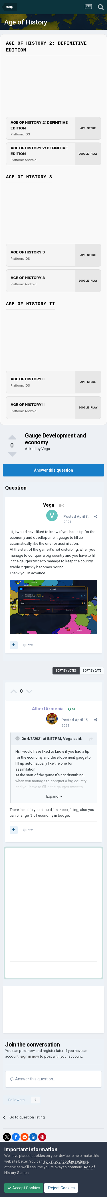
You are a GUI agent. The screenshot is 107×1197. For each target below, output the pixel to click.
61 (71, 709)
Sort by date (91, 670)
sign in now (29, 1056)
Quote (28, 645)
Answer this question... (33, 1079)
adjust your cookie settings (65, 1161)
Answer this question (53, 470)
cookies (38, 1155)
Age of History (25, 22)
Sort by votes (66, 670)
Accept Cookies (23, 1188)
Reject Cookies (61, 1188)
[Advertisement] (53, 905)
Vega (45, 449)
